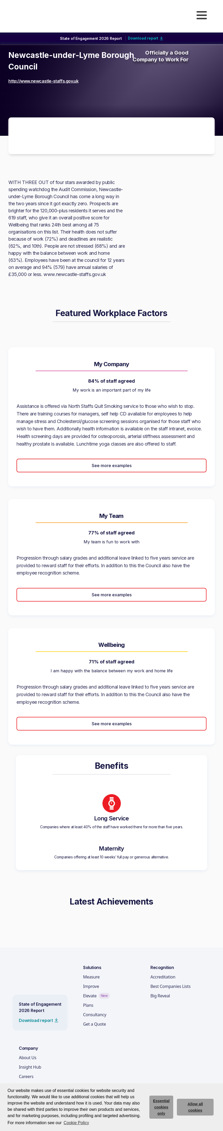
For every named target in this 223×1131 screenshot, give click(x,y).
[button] (201, 15)
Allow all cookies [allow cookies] (195, 1107)
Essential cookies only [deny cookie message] (161, 1107)
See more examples (112, 465)
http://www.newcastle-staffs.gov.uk (43, 81)
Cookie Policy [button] (76, 1123)
